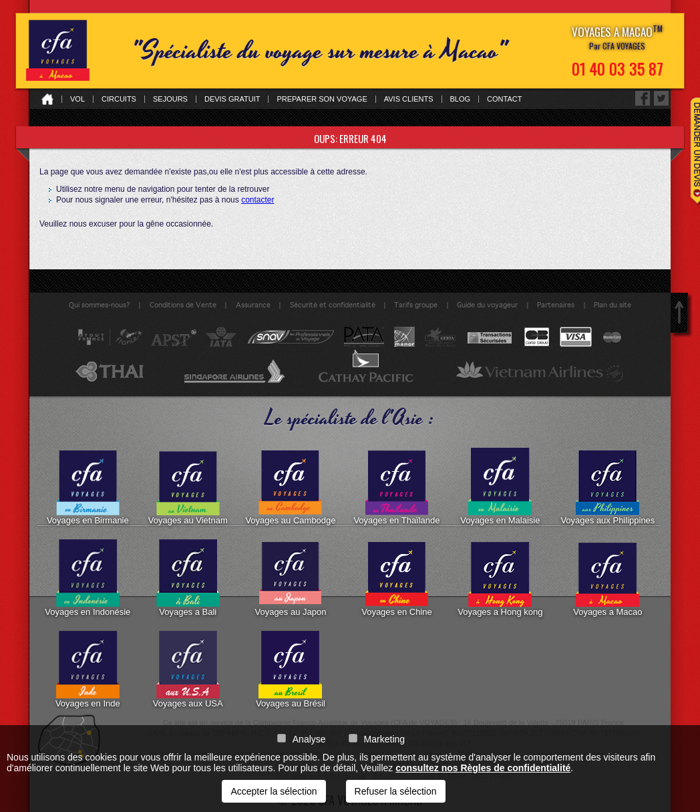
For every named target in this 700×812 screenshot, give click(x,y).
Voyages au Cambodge (290, 486)
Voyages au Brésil (290, 669)
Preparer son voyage (322, 99)
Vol (77, 99)
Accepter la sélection (273, 791)
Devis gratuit (232, 99)
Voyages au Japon (290, 578)
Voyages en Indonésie (87, 578)
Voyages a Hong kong (500, 578)
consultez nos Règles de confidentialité (482, 768)
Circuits (119, 99)
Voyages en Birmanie (88, 486)
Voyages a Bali (188, 578)
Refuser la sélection (396, 791)
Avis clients (408, 99)
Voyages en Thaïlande (396, 486)
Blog (460, 99)
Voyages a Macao (607, 578)
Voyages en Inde (87, 669)
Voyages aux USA (188, 669)
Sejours (170, 99)
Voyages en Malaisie (500, 486)
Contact (504, 99)
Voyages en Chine (396, 578)
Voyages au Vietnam (188, 486)
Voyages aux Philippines (607, 486)
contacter (257, 200)
